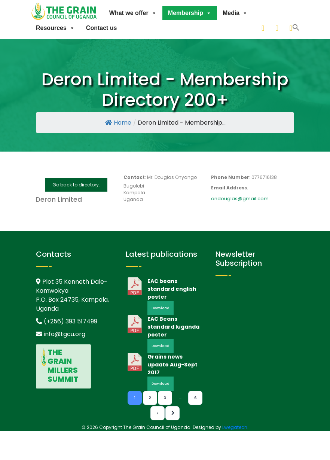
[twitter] (277, 28)
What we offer (133, 13)
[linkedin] (263, 28)
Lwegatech (234, 427)
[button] (254, 27)
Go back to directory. (76, 185)
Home (118, 122)
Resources (55, 28)
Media (235, 13)
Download (160, 308)
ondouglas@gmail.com (240, 198)
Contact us (101, 28)
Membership (189, 13)
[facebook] (291, 28)
